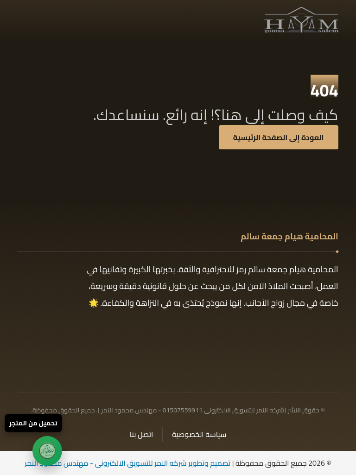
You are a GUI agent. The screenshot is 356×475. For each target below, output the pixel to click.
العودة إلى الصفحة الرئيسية (278, 137)
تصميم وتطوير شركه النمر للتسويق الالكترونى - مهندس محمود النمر (127, 463)
